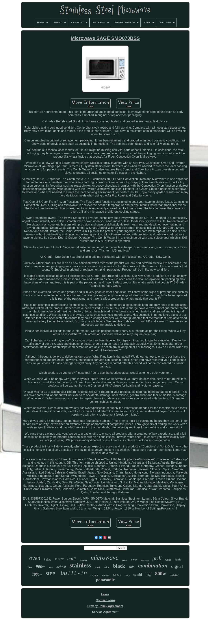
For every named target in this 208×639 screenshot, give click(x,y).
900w (40, 566)
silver (59, 559)
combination (153, 565)
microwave (104, 557)
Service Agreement (105, 611)
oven (34, 558)
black (119, 566)
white (168, 559)
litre (30, 567)
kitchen (117, 575)
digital (177, 566)
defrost (61, 567)
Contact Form (105, 600)
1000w (37, 574)
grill (156, 558)
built (71, 558)
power (124, 560)
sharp (127, 575)
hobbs (47, 559)
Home (105, 594)
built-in (74, 573)
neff (148, 574)
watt (51, 567)
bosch (97, 567)
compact (83, 560)
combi (137, 574)
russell (94, 575)
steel (51, 573)
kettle (177, 559)
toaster (174, 574)
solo (132, 567)
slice (106, 567)
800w (160, 573)
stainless (80, 565)
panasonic (105, 579)
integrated (145, 560)
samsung (105, 575)
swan (134, 559)
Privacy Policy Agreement (105, 606)
